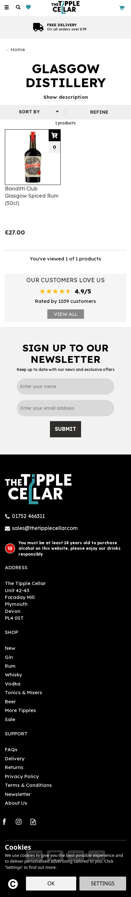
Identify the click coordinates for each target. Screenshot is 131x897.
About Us (16, 803)
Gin (9, 657)
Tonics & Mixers (23, 692)
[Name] (65, 386)
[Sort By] (32, 112)
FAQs (11, 749)
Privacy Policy (22, 776)
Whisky (13, 675)
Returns (14, 767)
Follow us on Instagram (19, 822)
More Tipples (20, 710)
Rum (10, 666)
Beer (10, 701)
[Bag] (122, 7)
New (10, 648)
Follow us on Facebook (4, 822)
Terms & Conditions (28, 785)
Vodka (12, 684)
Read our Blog (33, 822)
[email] (65, 408)
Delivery (15, 758)
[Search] (18, 7)
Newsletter (18, 794)
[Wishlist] (29, 7)
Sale (10, 719)
